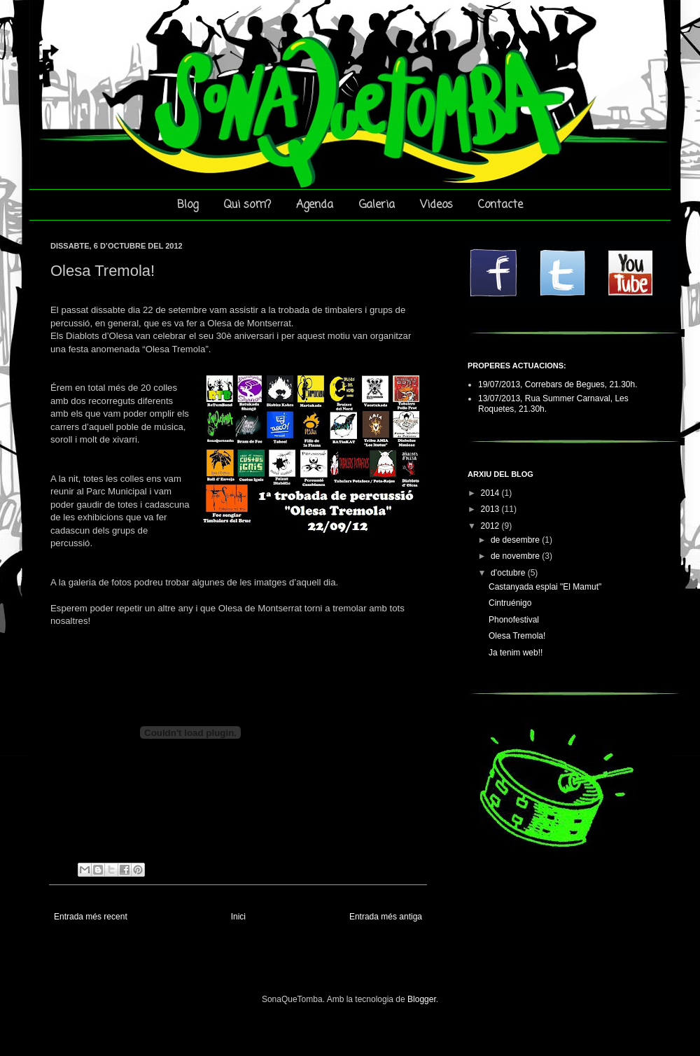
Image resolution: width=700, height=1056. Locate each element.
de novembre (516, 556)
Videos (436, 205)
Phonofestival (514, 620)
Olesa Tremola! (517, 636)
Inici (238, 917)
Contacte (500, 205)
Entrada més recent (90, 917)
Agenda (314, 205)
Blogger (421, 999)
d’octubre (509, 573)
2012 (491, 526)
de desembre (516, 540)
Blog (187, 205)
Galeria (377, 205)
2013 (491, 509)
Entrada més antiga (385, 917)
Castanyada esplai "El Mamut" (545, 587)
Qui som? (247, 205)
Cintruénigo (510, 603)
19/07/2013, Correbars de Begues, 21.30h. (558, 384)
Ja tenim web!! (515, 653)
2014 (491, 493)
